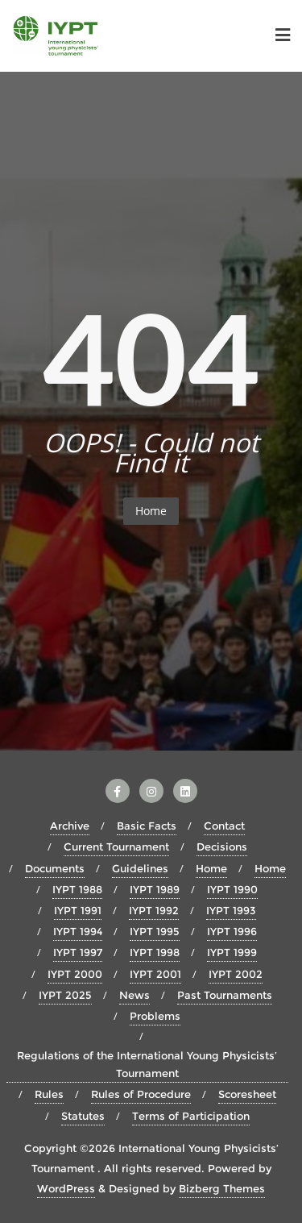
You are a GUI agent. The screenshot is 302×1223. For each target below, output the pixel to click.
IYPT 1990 (232, 889)
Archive (69, 825)
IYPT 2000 (75, 973)
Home (151, 510)
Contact (224, 825)
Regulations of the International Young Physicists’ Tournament (147, 1064)
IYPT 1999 (232, 952)
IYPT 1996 (232, 931)
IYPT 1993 (231, 910)
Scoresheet (247, 1094)
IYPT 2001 (155, 973)
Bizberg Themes (222, 1188)
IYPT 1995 (155, 931)
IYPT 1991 (77, 910)
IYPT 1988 (77, 889)
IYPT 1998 (155, 952)
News (134, 994)
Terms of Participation (191, 1115)
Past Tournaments (224, 994)
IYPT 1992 (154, 910)
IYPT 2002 (236, 973)
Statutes (83, 1115)
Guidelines (140, 868)
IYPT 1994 (77, 931)
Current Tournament (116, 846)
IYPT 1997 (77, 952)
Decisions (222, 846)
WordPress (66, 1188)
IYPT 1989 (155, 889)
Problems (155, 1015)
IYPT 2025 (65, 994)
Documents (55, 868)
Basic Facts (146, 825)
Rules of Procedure (141, 1094)
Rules (49, 1094)
